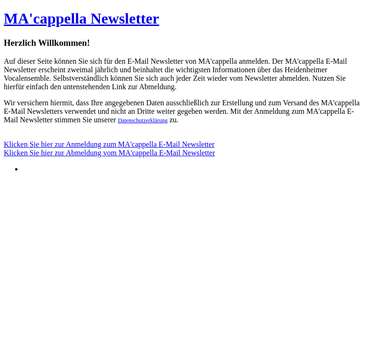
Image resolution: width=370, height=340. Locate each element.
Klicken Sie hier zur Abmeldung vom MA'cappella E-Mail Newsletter (109, 153)
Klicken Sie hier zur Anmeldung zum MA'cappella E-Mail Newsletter (109, 144)
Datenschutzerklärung (142, 120)
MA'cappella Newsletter (81, 18)
